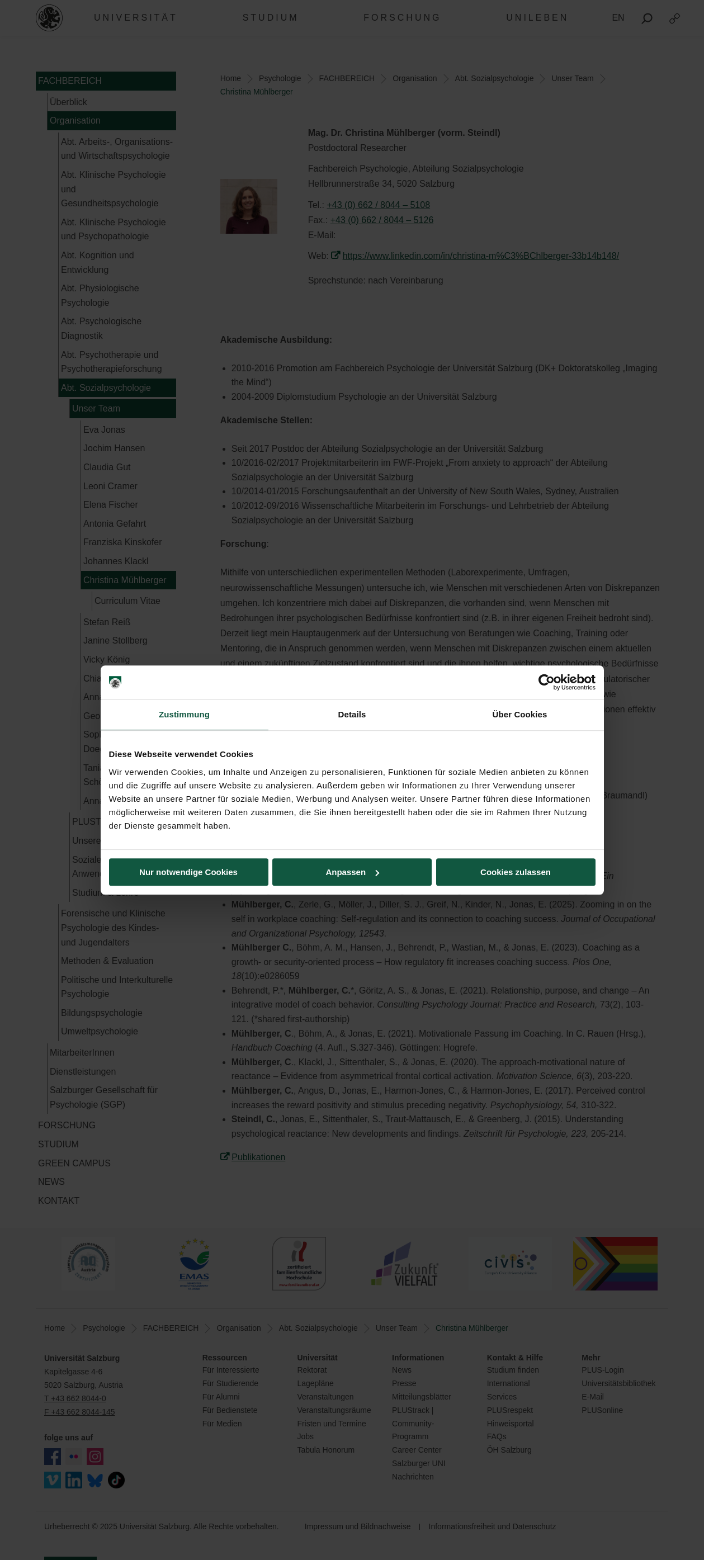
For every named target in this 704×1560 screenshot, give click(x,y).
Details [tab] (352, 714)
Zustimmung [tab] (184, 714)
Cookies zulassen (515, 872)
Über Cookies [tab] (520, 714)
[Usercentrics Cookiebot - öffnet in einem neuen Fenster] (547, 682)
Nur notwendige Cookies (188, 872)
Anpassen (352, 872)
